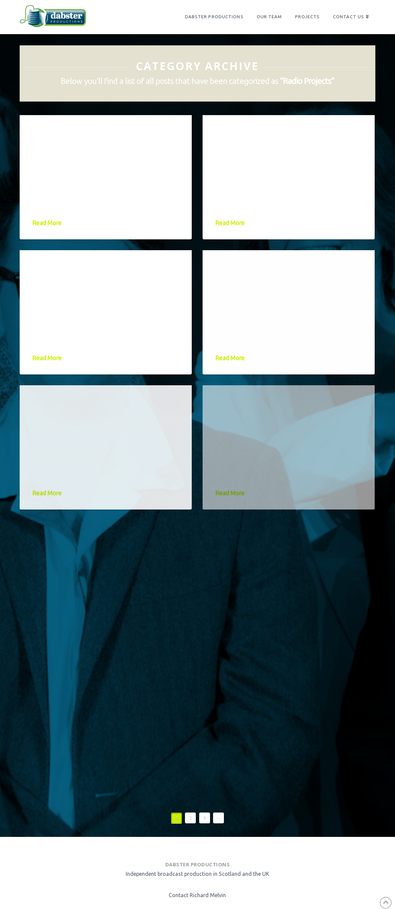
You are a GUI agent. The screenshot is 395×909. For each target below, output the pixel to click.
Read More (47, 223)
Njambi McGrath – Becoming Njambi (271, 273)
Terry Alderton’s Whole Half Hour (271, 408)
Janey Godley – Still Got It (95, 138)
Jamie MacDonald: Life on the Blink (103, 273)
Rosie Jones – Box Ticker (86, 408)
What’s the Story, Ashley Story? (271, 138)
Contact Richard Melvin (197, 895)
